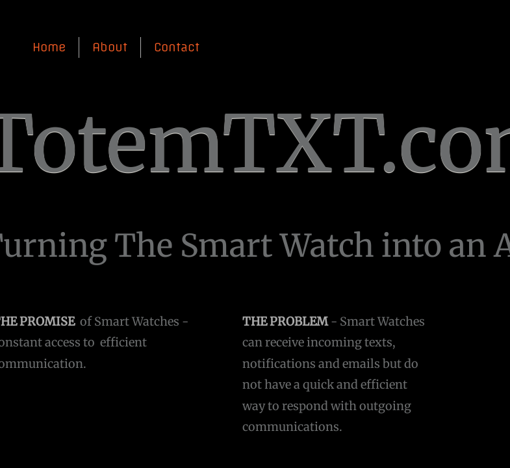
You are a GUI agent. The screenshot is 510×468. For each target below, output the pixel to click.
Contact (176, 47)
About (109, 47)
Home (49, 47)
